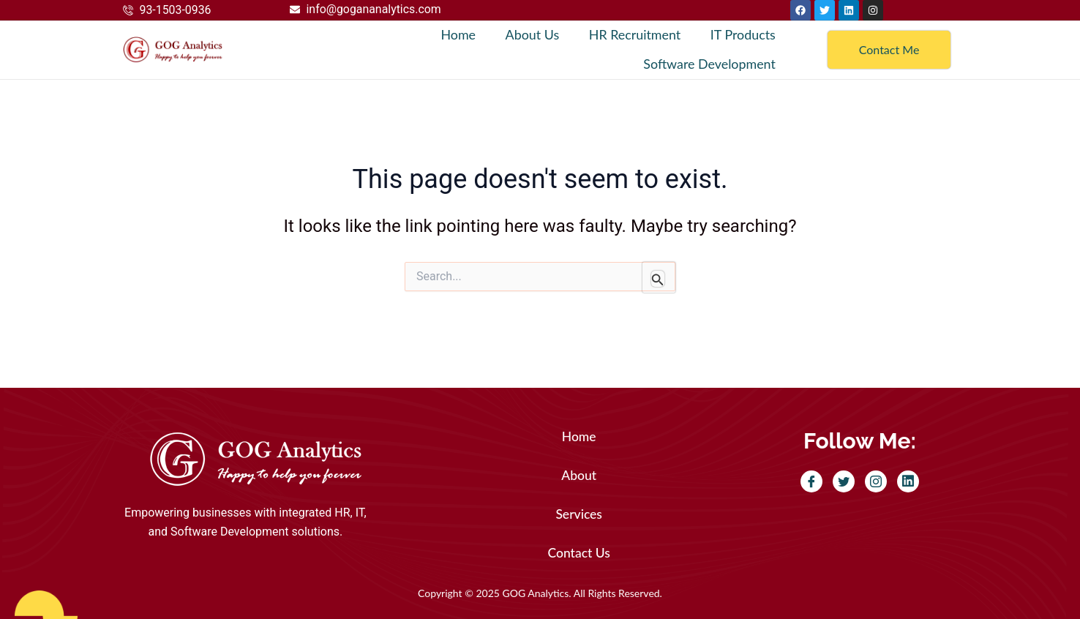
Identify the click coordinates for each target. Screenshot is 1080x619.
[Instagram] (876, 481)
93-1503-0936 (176, 10)
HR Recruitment (634, 35)
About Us (532, 35)
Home (458, 35)
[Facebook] (811, 481)
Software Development (709, 64)
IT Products (743, 35)
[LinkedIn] (908, 481)
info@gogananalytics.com (375, 9)
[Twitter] (844, 481)
